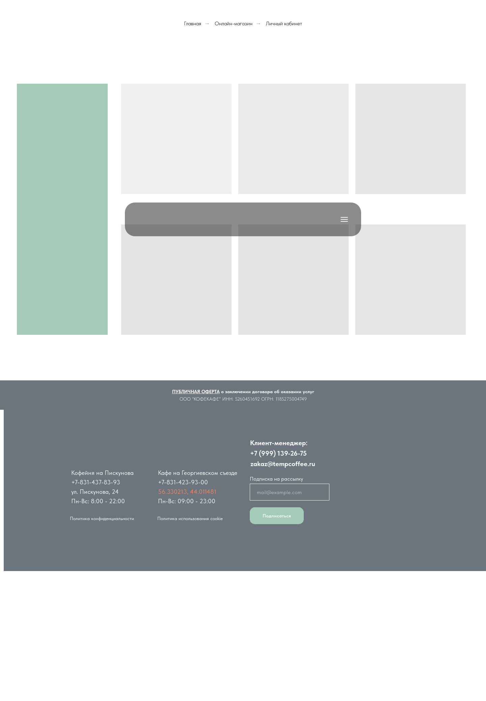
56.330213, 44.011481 (187, 491)
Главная (192, 23)
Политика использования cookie (190, 518)
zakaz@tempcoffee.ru (282, 464)
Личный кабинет (284, 23)
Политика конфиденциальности (102, 518)
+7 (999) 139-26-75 (278, 453)
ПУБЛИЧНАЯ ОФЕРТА (196, 391)
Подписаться (277, 515)
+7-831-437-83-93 (95, 482)
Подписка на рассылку (276, 479)
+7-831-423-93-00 (183, 482)
